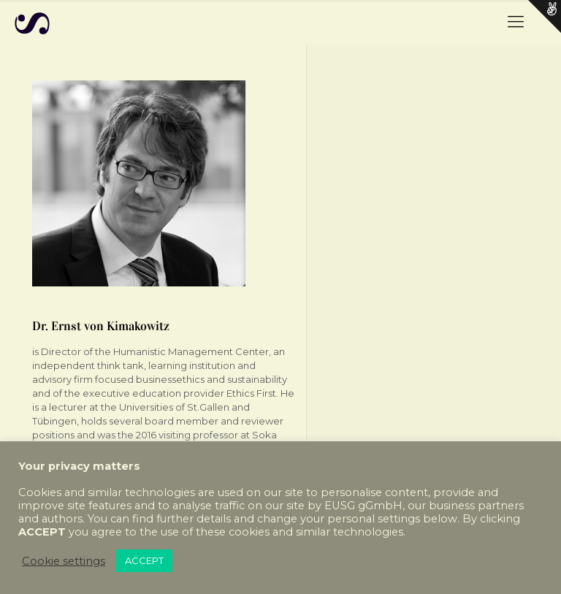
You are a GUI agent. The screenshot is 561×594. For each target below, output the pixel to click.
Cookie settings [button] (63, 561)
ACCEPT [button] (144, 560)
